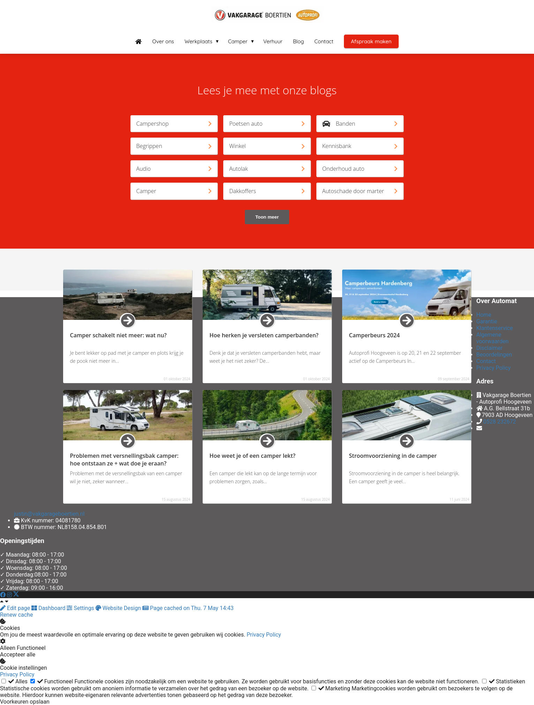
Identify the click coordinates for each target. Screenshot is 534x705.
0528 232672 (499, 421)
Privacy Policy (264, 634)
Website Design (119, 608)
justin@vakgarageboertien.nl (49, 514)
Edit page (15, 608)
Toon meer (267, 217)
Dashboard (49, 608)
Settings (81, 608)
